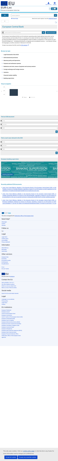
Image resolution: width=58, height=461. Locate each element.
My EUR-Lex (48, 3)
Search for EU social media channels (10, 293)
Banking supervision (9, 78)
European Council (6, 311)
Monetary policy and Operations (12, 60)
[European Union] (5, 274)
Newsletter (4, 249)
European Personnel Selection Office (10, 333)
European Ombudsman (7, 328)
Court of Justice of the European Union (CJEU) (12, 317)
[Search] (55, 15)
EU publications (5, 263)
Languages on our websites (8, 299)
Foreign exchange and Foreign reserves (14, 69)
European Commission (7, 315)
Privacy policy (5, 301)
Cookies (3, 304)
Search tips (14, 18)
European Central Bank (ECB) (8, 318)
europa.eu (12, 276)
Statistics (6, 72)
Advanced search (53, 18)
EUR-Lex (6, 7)
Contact (3, 223)
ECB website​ (25, 45)
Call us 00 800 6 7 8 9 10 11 (8, 282)
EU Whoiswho (5, 262)
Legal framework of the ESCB (11, 54)
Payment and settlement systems (12, 63)
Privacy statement (6, 242)
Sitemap (3, 225)
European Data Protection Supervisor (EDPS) (12, 330)
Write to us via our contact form (9, 286)
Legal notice (4, 237)
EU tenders (4, 258)
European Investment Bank (8, 327)
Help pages (4, 222)
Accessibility (4, 240)
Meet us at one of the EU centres (9, 287)
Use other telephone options (8, 284)
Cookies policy (5, 238)
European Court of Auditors (8, 320)
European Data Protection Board (9, 332)
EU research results (6, 260)
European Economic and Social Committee (11, 323)
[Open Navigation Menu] (5, 15)
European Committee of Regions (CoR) (10, 325)
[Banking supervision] (7, 174)
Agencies (4, 337)
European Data (5, 257)
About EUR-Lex (5, 247)
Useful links (4, 251)
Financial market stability (10, 75)
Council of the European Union (8, 313)
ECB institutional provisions (11, 57)
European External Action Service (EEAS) (11, 322)
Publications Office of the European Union (24, 215)
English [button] (54, 3)
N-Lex (3, 267)
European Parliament (6, 310)
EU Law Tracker (5, 268)
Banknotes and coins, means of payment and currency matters (20, 66)
